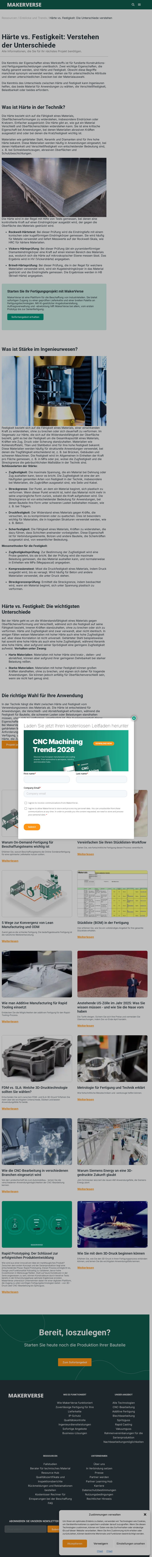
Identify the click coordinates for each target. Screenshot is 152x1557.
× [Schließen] (134, 718)
